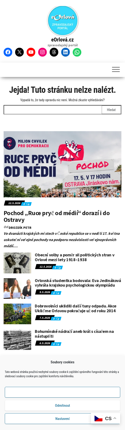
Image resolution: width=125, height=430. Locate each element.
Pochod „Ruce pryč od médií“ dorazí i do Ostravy (57, 216)
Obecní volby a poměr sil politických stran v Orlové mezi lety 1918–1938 (74, 257)
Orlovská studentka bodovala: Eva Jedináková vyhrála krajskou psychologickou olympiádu (78, 283)
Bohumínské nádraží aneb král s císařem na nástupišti (74, 334)
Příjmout (62, 393)
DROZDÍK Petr (20, 227)
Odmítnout (62, 406)
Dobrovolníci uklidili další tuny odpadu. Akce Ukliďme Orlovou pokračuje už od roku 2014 (75, 308)
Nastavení (62, 419)
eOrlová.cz (62, 40)
